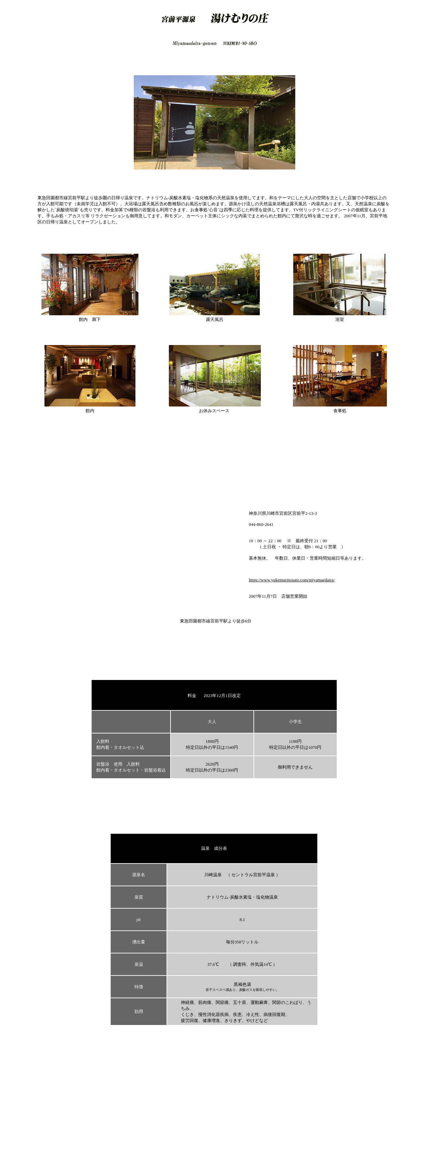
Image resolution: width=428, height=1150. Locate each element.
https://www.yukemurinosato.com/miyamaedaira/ (292, 579)
